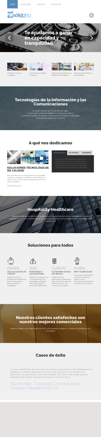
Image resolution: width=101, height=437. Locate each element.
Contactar (56, 4)
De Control (74, 153)
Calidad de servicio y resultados (14, 74)
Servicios (41, 4)
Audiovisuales (59, 153)
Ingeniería (86, 153)
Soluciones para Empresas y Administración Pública (62, 74)
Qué (33, 268)
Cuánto (59, 268)
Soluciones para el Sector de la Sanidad (83, 74)
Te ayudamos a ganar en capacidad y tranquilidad (48, 38)
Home (12, 4)
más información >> (14, 186)
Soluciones (26, 4)
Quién (79, 268)
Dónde (13, 268)
